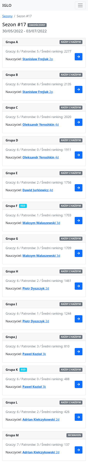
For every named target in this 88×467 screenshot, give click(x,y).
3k (34, 354)
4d (41, 124)
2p (38, 59)
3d (41, 223)
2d (36, 288)
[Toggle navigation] (80, 5)
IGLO (7, 5)
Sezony (7, 16)
